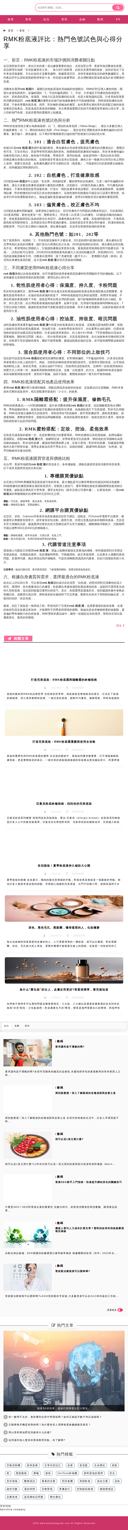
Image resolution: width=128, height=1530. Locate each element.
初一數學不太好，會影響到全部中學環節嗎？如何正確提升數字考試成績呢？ (52, 1417)
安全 (112, 1473)
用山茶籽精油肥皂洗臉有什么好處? (27, 1432)
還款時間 (29, 1489)
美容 (64, 19)
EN (118, 19)
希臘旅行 (64, 1489)
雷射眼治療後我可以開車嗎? (72, 1271)
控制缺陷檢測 (85, 1489)
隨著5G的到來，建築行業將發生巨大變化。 (64, 1408)
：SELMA (52, 687)
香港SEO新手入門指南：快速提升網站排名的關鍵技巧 (88, 1182)
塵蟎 (36, 1473)
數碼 (100, 19)
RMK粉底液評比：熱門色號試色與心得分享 (63, 42)
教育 (28, 19)
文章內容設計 (52, 1465)
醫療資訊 (29, 1481)
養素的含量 (48, 1481)
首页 (11, 30)
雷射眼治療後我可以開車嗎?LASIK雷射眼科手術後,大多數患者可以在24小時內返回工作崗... (62, 1296)
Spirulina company (13, 1509)
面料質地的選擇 (93, 1473)
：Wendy (52, 873)
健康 (11, 19)
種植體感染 (107, 1489)
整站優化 (55, 1497)
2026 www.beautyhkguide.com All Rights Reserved (64, 1523)
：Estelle (52, 749)
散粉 (48, 1473)
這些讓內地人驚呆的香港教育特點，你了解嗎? (34, 1440)
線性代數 (12, 1489)
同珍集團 (67, 1481)
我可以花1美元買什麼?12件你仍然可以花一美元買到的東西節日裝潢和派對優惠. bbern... (60, 1164)
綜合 (46, 19)
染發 (70, 1465)
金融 (82, 19)
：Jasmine (52, 935)
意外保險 (12, 1481)
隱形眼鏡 (21, 1473)
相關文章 (18, 638)
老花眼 (84, 1465)
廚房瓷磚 (32, 1465)
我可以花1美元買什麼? (69, 1139)
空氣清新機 (13, 1465)
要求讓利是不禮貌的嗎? (70, 1046)
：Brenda (52, 811)
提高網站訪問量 (33, 1497)
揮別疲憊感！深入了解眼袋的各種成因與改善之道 (85, 1093)
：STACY (52, 997)
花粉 (117, 1481)
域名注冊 (102, 1481)
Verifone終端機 (67, 1473)
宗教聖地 (47, 1489)
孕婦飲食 (85, 1481)
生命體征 (99, 1465)
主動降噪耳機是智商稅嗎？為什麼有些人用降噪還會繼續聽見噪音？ (47, 1424)
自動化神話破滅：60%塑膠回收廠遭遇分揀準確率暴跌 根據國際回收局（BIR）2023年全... (61, 1253)
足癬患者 (12, 1497)
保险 (114, 1465)
